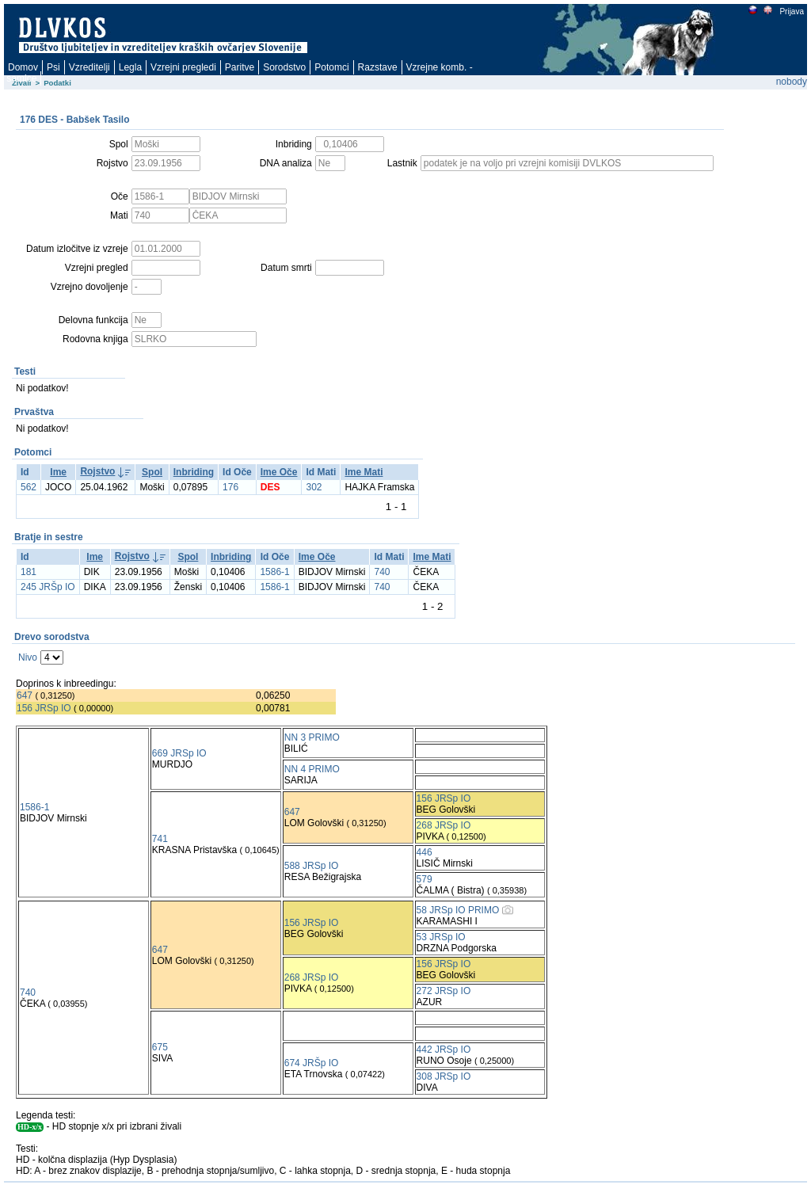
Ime (58, 472)
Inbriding (193, 472)
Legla (130, 67)
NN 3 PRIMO (312, 737)
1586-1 (274, 571)
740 (382, 571)
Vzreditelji (89, 67)
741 (160, 838)
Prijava (791, 11)
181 (28, 571)
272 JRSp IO (444, 990)
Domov (23, 67)
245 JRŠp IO (48, 586)
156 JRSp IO (44, 708)
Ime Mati (364, 472)
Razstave (378, 67)
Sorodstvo (284, 67)
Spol (152, 472)
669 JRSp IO (179, 753)
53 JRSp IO (441, 937)
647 (24, 695)
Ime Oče (279, 472)
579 (424, 879)
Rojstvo (97, 471)
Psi (53, 67)
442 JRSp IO (444, 1049)
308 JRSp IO (444, 1076)
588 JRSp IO (311, 865)
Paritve (239, 67)
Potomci (331, 67)
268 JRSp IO (444, 825)
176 (230, 487)
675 (160, 1047)
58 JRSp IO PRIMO (458, 910)
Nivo (27, 657)
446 (424, 852)
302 (314, 487)
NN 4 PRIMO (312, 769)
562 (28, 487)
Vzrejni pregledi (183, 67)
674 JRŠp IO (311, 1063)
